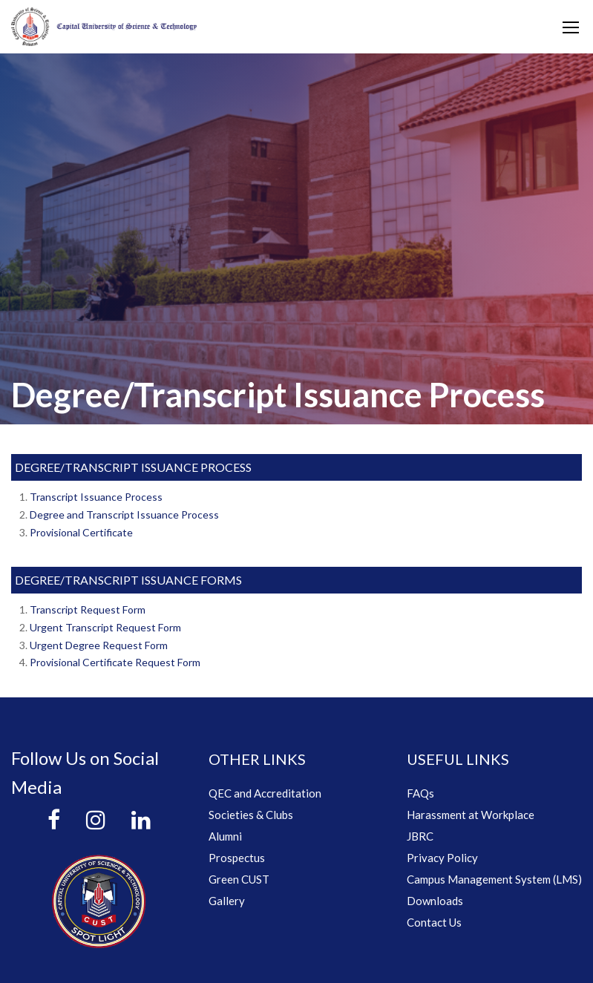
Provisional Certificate (81, 532)
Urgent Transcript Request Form (105, 627)
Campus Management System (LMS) (494, 879)
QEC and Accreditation (265, 793)
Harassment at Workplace (470, 814)
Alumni (225, 836)
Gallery (227, 900)
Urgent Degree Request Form (99, 645)
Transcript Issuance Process (96, 496)
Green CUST (239, 879)
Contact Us (434, 922)
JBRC (420, 836)
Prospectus (237, 857)
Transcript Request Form (87, 609)
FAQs (420, 793)
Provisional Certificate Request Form (115, 662)
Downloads (435, 900)
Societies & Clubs (251, 814)
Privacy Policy (442, 857)
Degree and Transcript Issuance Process (124, 514)
